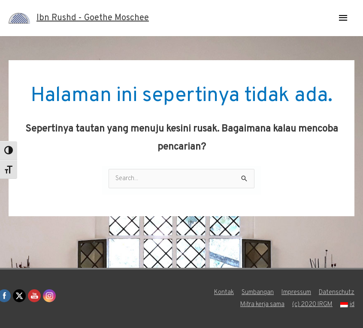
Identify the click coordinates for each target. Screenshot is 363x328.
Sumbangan (258, 292)
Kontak (224, 292)
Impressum (296, 292)
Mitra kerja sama (262, 304)
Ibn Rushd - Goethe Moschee (92, 18)
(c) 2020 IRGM (312, 304)
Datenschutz (336, 292)
